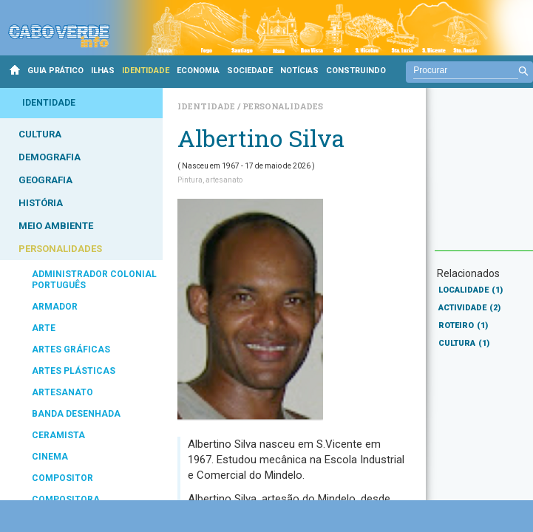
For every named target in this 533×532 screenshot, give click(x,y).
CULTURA (39, 134)
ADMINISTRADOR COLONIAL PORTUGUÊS (94, 279)
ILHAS (103, 70)
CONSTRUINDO (356, 70)
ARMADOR (55, 306)
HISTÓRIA (40, 202)
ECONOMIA (198, 70)
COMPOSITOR (62, 478)
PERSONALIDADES (60, 248)
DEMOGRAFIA (49, 157)
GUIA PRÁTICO (55, 70)
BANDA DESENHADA (76, 414)
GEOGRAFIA (45, 179)
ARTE (43, 328)
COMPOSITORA (66, 499)
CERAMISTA (58, 435)
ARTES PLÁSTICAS (73, 371)
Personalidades (282, 106)
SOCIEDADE (250, 70)
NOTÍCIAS (299, 70)
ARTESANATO (62, 392)
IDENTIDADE (145, 70)
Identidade (207, 106)
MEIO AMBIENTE (55, 225)
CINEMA (50, 456)
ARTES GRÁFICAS (71, 349)
